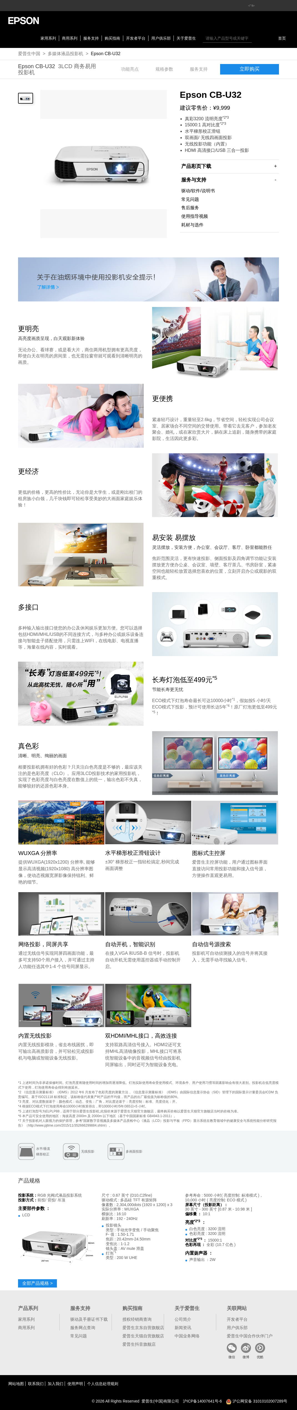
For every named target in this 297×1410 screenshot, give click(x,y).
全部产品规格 (37, 1283)
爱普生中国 (29, 53)
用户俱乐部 (161, 38)
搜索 (257, 38)
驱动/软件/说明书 (198, 190)
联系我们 (36, 1383)
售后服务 (190, 207)
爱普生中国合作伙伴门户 (250, 1336)
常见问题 (190, 199)
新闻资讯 (183, 1327)
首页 (282, 38)
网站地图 (16, 1383)
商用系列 (69, 38)
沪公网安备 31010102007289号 (256, 1401)
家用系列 (48, 38)
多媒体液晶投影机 (65, 53)
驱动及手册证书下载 (89, 1319)
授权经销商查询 (137, 1319)
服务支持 (91, 38)
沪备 (202, 1401)
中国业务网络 (187, 1336)
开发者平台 (135, 38)
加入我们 (55, 1383)
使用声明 (75, 1383)
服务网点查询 (82, 1327)
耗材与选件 (192, 224)
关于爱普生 (186, 38)
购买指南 (112, 38)
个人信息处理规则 (102, 1383)
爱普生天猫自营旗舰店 (143, 1336)
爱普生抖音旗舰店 (139, 1344)
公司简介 (183, 1319)
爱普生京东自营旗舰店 (143, 1327)
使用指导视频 (194, 216)
